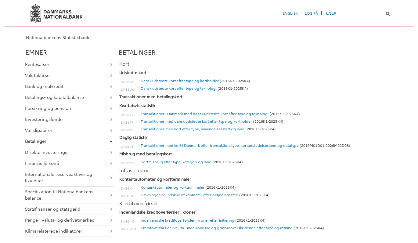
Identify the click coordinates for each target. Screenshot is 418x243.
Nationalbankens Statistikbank (57, 37)
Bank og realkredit (44, 86)
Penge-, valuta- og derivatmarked (60, 220)
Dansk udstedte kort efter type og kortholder (180, 80)
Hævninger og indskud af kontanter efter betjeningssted (189, 195)
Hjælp (330, 13)
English (290, 13)
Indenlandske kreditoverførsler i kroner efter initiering (187, 220)
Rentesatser (37, 64)
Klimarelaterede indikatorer (53, 231)
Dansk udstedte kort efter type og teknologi (179, 88)
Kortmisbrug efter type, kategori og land (176, 162)
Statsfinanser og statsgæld (52, 209)
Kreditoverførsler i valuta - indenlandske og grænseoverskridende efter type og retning (217, 228)
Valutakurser (38, 75)
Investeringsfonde (44, 119)
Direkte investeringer (47, 152)
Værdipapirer (38, 130)
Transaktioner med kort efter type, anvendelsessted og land (192, 129)
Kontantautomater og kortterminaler (172, 187)
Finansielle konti (42, 163)
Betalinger (35, 141)
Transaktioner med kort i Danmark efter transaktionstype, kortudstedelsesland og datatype (220, 145)
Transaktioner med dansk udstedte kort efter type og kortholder (196, 121)
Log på (311, 13)
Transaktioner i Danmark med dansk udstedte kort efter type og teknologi (204, 113)
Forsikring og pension (48, 108)
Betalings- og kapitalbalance (54, 97)
